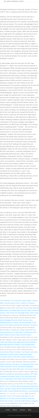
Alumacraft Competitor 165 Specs (25, 325)
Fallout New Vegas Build (16, 342)
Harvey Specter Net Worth (26, 327)
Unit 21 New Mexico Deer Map (10, 379)
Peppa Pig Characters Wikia (21, 310)
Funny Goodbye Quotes (8, 347)
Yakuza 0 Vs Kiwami (27, 303)
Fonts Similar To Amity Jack (23, 384)
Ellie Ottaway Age (6, 371)
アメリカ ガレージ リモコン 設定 (17, 393)
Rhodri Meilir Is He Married (9, 330)
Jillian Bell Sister (18, 369)
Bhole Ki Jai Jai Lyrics (25, 320)
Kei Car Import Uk (24, 403)
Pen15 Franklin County (20, 371)
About (15, 410)
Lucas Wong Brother (28, 345)
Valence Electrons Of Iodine (9, 364)
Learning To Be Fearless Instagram (26, 401)
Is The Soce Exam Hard (28, 376)
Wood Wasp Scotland (22, 374)
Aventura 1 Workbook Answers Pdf (24, 315)
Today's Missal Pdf (26, 330)
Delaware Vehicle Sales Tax (23, 337)
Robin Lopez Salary (19, 340)
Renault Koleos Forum (12, 303)
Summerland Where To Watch (10, 352)
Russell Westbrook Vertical (17, 391)
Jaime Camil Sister (14, 357)
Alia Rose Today (10, 389)
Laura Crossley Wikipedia (8, 403)
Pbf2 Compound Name (25, 349)
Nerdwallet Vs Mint (6, 337)
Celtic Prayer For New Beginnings (17, 313)
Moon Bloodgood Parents (8, 320)
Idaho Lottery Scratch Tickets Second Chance (15, 335)
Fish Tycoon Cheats (31, 369)
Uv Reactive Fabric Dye (8, 327)
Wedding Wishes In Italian (9, 323)
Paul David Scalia (28, 352)
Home (8, 410)
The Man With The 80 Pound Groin (25, 332)
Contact (22, 410)
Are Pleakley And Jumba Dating (17, 381)
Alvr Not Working (25, 323)
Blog (29, 410)
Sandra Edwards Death (27, 318)
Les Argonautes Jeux (27, 364)
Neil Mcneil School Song (23, 308)
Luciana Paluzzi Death (7, 305)
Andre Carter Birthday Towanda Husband (21, 362)
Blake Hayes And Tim (24, 347)
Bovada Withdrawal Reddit (9, 318)
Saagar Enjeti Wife (22, 305)
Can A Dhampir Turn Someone (10, 301)
